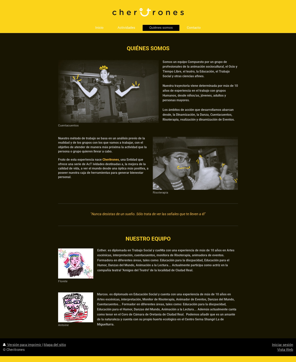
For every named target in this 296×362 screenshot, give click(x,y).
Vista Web (285, 349)
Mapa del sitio (55, 344)
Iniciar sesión (282, 344)
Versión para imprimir (22, 344)
